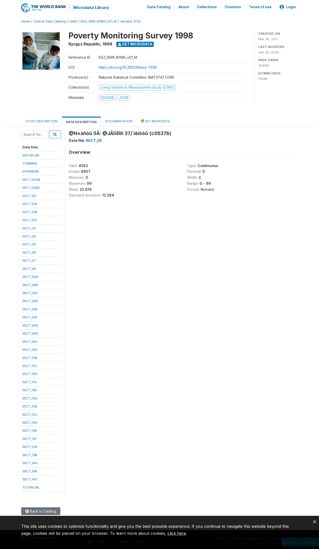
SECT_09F (30, 317)
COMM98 (29, 163)
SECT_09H (30, 333)
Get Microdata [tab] (155, 121)
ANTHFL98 (30, 155)
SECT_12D (29, 422)
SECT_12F (29, 438)
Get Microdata (135, 44)
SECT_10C (30, 365)
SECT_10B (29, 357)
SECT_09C (30, 293)
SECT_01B (29, 211)
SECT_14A (29, 463)
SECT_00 (29, 195)
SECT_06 (29, 252)
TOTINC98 (30, 487)
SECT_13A (29, 446)
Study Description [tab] (41, 121)
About (183, 7)
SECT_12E (29, 430)
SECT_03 (29, 228)
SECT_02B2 (31, 187)
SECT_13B (29, 454)
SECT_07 (29, 260)
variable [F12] (130, 21)
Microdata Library (91, 7)
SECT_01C (30, 220)
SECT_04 (29, 236)
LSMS (73, 21)
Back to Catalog (40, 511)
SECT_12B (29, 406)
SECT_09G (30, 325)
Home (25, 21)
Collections (207, 7)
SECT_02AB (31, 179)
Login (288, 7)
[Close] (315, 521)
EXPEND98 (30, 171)
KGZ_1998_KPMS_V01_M (98, 21)
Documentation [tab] (119, 121)
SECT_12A (29, 398)
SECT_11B (29, 390)
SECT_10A (29, 349)
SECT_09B (30, 284)
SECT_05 (29, 244)
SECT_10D (29, 373)
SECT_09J (30, 341)
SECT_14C (30, 479)
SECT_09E (30, 309)
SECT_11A (29, 381)
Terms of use (260, 7)
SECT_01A (29, 203)
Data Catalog (158, 7)
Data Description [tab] (81, 122)
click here (176, 533)
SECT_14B (29, 471)
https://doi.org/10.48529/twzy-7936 (128, 67)
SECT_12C (30, 414)
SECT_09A (30, 276)
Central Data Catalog (49, 21)
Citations (233, 7)
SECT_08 (29, 268)
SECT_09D (30, 301)
